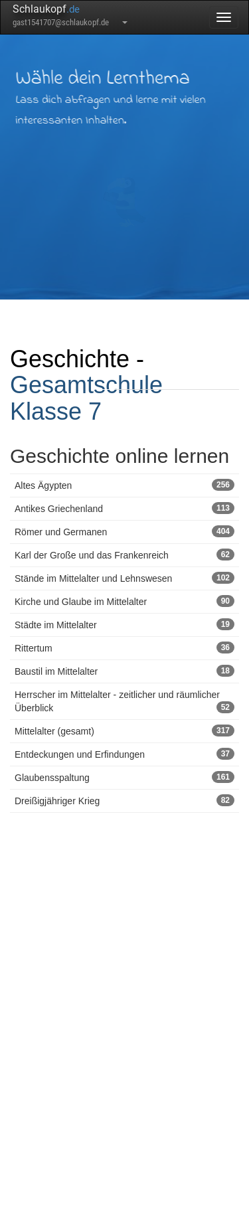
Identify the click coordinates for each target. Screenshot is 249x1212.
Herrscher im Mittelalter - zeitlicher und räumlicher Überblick (124, 701)
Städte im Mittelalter (124, 624)
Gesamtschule (86, 384)
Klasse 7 (56, 411)
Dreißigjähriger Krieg (124, 800)
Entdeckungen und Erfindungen (124, 754)
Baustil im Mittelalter (124, 671)
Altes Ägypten (124, 485)
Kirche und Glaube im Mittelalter (124, 601)
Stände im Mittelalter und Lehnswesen (124, 578)
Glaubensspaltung (124, 777)
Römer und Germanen (124, 531)
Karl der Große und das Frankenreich (124, 555)
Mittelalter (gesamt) (124, 730)
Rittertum (124, 647)
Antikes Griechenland (124, 508)
